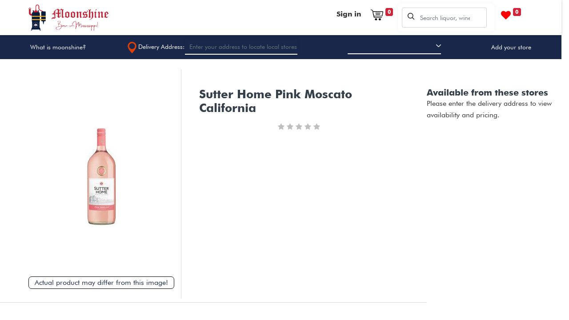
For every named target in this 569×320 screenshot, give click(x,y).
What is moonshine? (58, 47)
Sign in (349, 14)
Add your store (511, 47)
